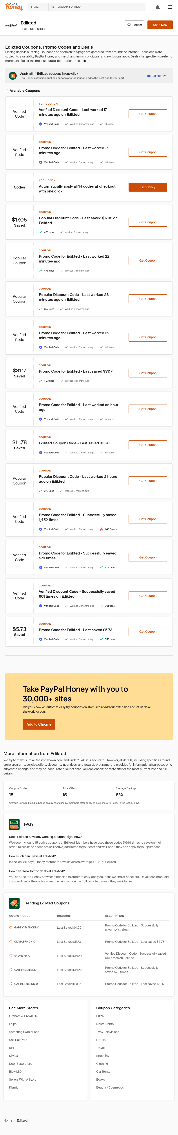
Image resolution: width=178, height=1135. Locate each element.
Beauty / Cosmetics (110, 1087)
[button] (170, 7)
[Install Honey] (156, 76)
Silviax (13, 1056)
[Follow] (134, 24)
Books (100, 1079)
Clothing (102, 1064)
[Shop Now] (160, 24)
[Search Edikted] (97, 7)
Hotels (100, 1040)
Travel (100, 1048)
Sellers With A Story (22, 1079)
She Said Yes (18, 1040)
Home (8, 1120)
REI (11, 1048)
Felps (12, 1024)
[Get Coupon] (148, 113)
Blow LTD (15, 1072)
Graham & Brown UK (23, 1016)
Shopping (102, 1056)
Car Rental (103, 1072)
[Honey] (14, 7)
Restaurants (105, 1024)
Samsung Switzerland (24, 1032)
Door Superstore (20, 1064)
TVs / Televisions (107, 1032)
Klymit (13, 1087)
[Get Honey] (148, 187)
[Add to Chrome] (39, 724)
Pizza (100, 1016)
